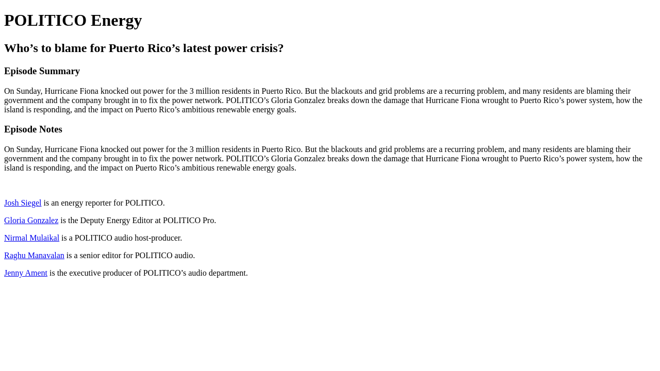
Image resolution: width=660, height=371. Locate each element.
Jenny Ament (25, 272)
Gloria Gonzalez (31, 220)
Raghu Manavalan (34, 255)
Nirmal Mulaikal (31, 237)
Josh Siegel (22, 202)
